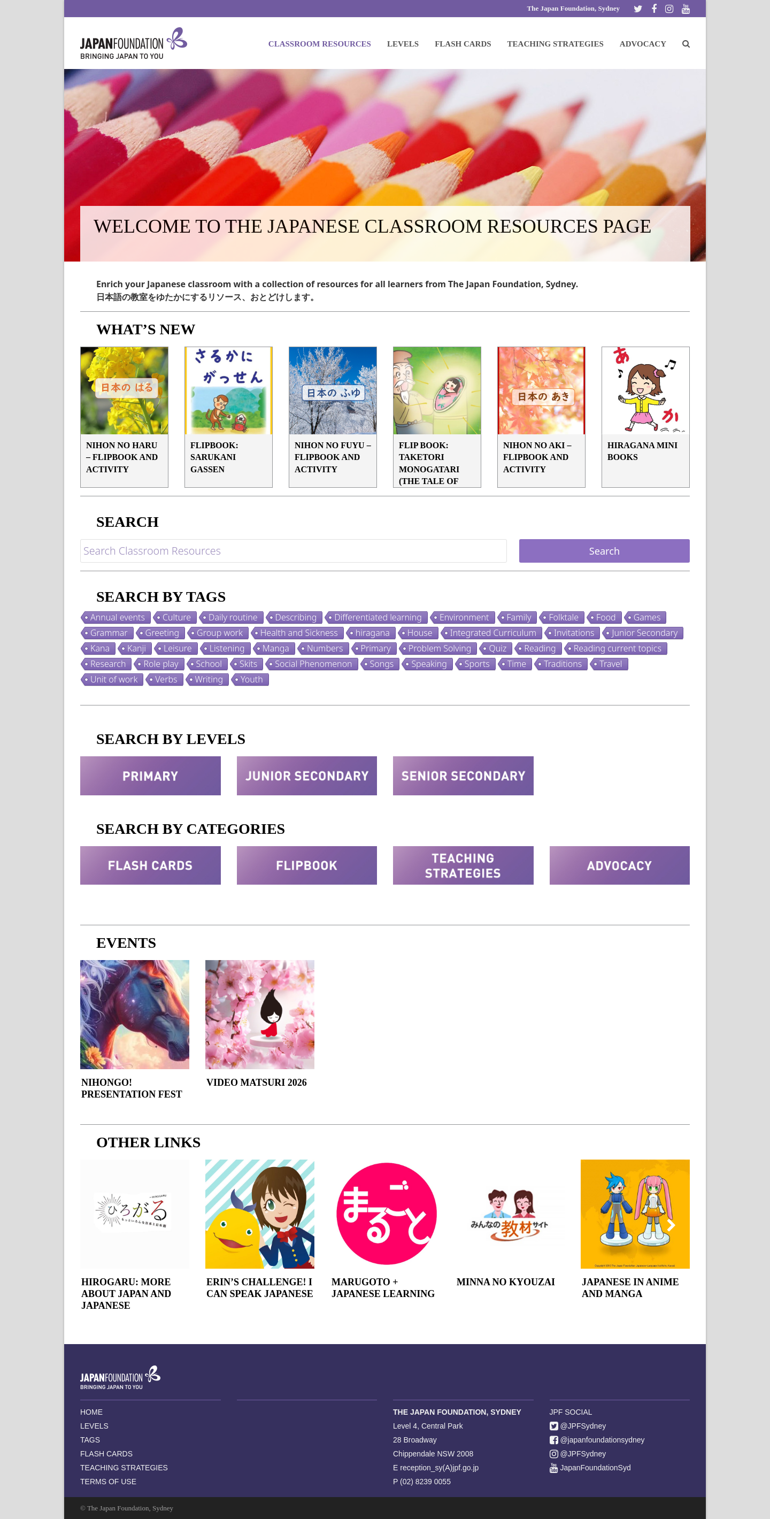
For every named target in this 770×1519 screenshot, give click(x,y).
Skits (248, 664)
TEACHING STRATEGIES (124, 1467)
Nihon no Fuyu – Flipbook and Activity (333, 457)
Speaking (428, 664)
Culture (177, 617)
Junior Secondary (644, 633)
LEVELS (94, 1426)
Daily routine (233, 617)
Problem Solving (440, 648)
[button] (686, 43)
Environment (464, 617)
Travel (610, 664)
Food (606, 617)
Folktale (564, 617)
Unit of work (113, 679)
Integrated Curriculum (493, 633)
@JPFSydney (578, 1426)
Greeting (162, 633)
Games (647, 617)
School (209, 664)
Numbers (325, 648)
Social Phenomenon (313, 664)
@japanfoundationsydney (597, 1440)
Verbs (166, 679)
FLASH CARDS (106, 1453)
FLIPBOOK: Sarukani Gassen (214, 457)
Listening (227, 648)
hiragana (373, 633)
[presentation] (99, 1225)
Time (516, 664)
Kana (100, 648)
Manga (276, 648)
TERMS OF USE (108, 1481)
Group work (220, 633)
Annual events (117, 617)
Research (108, 664)
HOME (91, 1412)
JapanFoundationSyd (590, 1467)
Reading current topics (617, 648)
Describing (296, 617)
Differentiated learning (378, 617)
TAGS (90, 1440)
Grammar (109, 633)
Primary (376, 648)
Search (604, 550)
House (420, 633)
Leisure (178, 648)
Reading (540, 648)
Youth (252, 679)
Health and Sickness (299, 633)
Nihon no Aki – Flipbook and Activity (537, 457)
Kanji (136, 648)
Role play (160, 664)
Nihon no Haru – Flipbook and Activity (122, 457)
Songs (382, 664)
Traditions (563, 664)
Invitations (574, 633)
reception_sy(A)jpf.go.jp (439, 1467)
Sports (477, 664)
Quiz (497, 648)
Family (519, 617)
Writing (209, 679)
